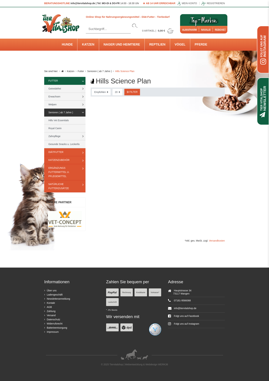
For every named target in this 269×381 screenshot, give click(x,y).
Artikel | (158, 30)
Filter (132, 92)
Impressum (53, 331)
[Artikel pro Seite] (117, 92)
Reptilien (157, 44)
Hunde (67, 44)
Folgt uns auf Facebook (183, 316)
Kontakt (51, 303)
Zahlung (51, 311)
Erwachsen (54, 96)
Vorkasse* (155, 292)
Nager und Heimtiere (122, 44)
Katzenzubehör (59, 160)
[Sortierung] (101, 92)
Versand (51, 315)
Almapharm (189, 29)
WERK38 (163, 364)
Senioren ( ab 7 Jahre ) (99, 71)
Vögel (180, 44)
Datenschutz (53, 319)
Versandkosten (217, 240)
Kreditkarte (140, 292)
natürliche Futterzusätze (59, 186)
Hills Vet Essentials (59, 120)
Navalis (206, 29)
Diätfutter (56, 152)
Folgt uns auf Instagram (183, 323)
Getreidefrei (55, 88)
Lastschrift (112, 302)
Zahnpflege (55, 136)
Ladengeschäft (55, 294)
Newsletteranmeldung (58, 298)
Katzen (88, 44)
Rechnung (126, 292)
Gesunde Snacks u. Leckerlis (64, 144)
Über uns (52, 290)
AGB (49, 307)
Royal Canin (55, 128)
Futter (81, 71)
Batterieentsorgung (57, 327)
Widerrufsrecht (54, 323)
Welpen (53, 104)
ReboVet (220, 29)
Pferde (201, 44)
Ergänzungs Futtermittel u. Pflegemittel (59, 172)
